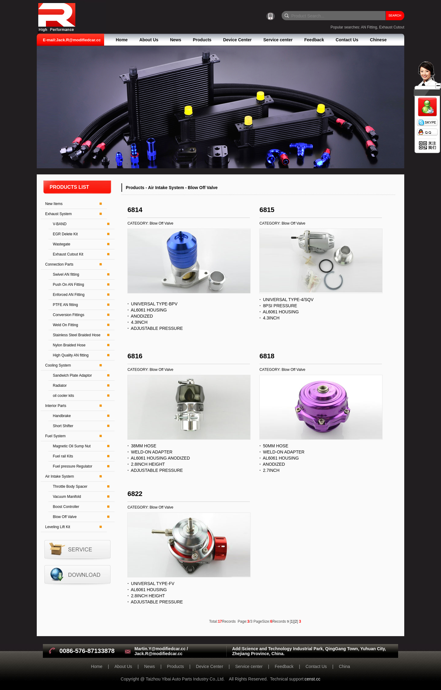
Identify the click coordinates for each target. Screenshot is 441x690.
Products (202, 39)
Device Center (237, 39)
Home (122, 39)
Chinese (378, 39)
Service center (278, 39)
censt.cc (312, 679)
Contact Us (347, 39)
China (344, 666)
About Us (148, 39)
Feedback (314, 39)
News (175, 39)
